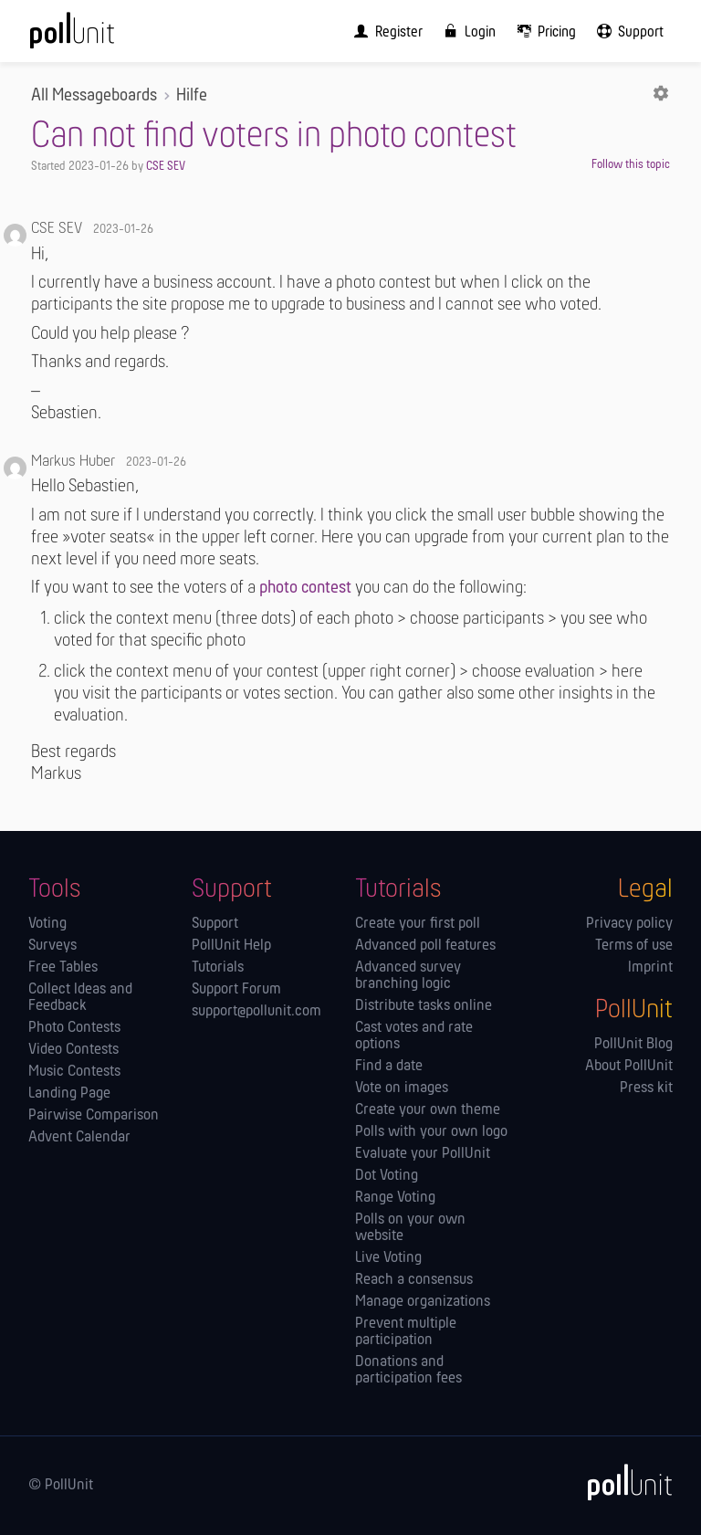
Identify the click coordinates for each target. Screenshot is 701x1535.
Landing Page (69, 1094)
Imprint (650, 968)
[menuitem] (384, 31)
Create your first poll (417, 924)
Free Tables (63, 968)
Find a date (389, 1066)
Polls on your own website (410, 1228)
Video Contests (73, 1050)
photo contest (305, 588)
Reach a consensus (414, 1280)
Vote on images (401, 1088)
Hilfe (191, 97)
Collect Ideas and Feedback (80, 998)
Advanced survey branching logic (408, 976)
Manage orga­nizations (422, 1302)
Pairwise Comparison (93, 1116)
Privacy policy (629, 924)
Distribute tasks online (423, 1006)
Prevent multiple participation (405, 1332)
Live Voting (388, 1258)
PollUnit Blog (633, 1044)
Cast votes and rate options (414, 1036)
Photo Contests (74, 1028)
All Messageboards (94, 97)
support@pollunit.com (256, 1012)
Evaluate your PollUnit (422, 1154)
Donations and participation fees (408, 1370)
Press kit (646, 1088)
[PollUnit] (621, 1482)
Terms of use (634, 946)
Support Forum (236, 990)
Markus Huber (73, 461)
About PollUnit (629, 1066)
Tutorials (218, 968)
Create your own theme (427, 1110)
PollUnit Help (231, 946)
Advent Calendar (79, 1138)
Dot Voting (386, 1176)
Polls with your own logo (431, 1132)
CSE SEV (165, 166)
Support (215, 924)
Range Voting (395, 1198)
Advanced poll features (425, 946)
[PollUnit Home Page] (96, 36)
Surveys (52, 946)
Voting (47, 924)
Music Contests (74, 1072)
